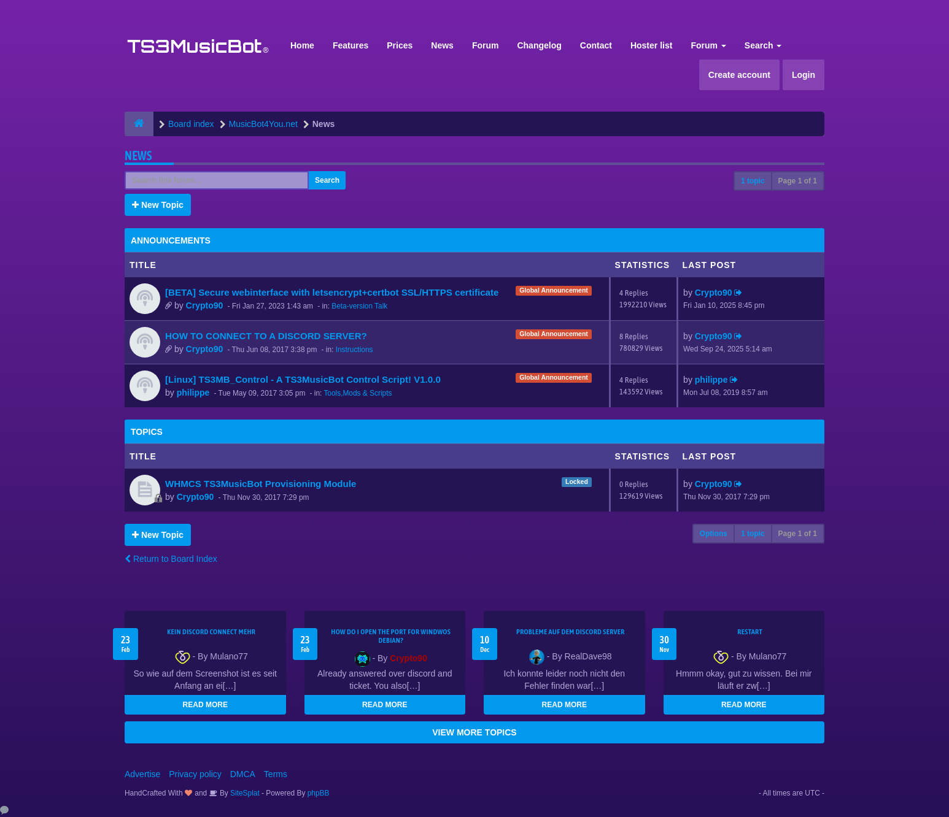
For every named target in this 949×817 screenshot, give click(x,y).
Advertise (142, 774)
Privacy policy (195, 774)
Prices (400, 45)
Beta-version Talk (359, 306)
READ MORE (205, 704)
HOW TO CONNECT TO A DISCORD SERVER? (266, 336)
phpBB (319, 793)
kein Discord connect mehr (211, 631)
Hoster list (651, 45)
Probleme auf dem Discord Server (570, 631)
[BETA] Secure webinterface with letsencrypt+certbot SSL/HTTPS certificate (331, 292)
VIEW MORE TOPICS (474, 732)
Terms (275, 774)
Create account (739, 75)
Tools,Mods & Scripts (357, 393)
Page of (797, 181)
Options (713, 533)
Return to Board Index (171, 559)
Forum (485, 45)
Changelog (539, 45)
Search (763, 45)
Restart (749, 631)
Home (302, 45)
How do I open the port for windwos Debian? (391, 636)
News (442, 45)
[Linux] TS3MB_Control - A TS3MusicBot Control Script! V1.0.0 (303, 379)
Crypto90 (204, 305)
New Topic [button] (158, 205)
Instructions (354, 349)
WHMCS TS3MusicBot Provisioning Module (260, 483)
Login (803, 75)
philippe (193, 392)
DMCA (242, 774)
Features (350, 45)
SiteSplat (244, 793)
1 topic (753, 181)
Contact (596, 45)
